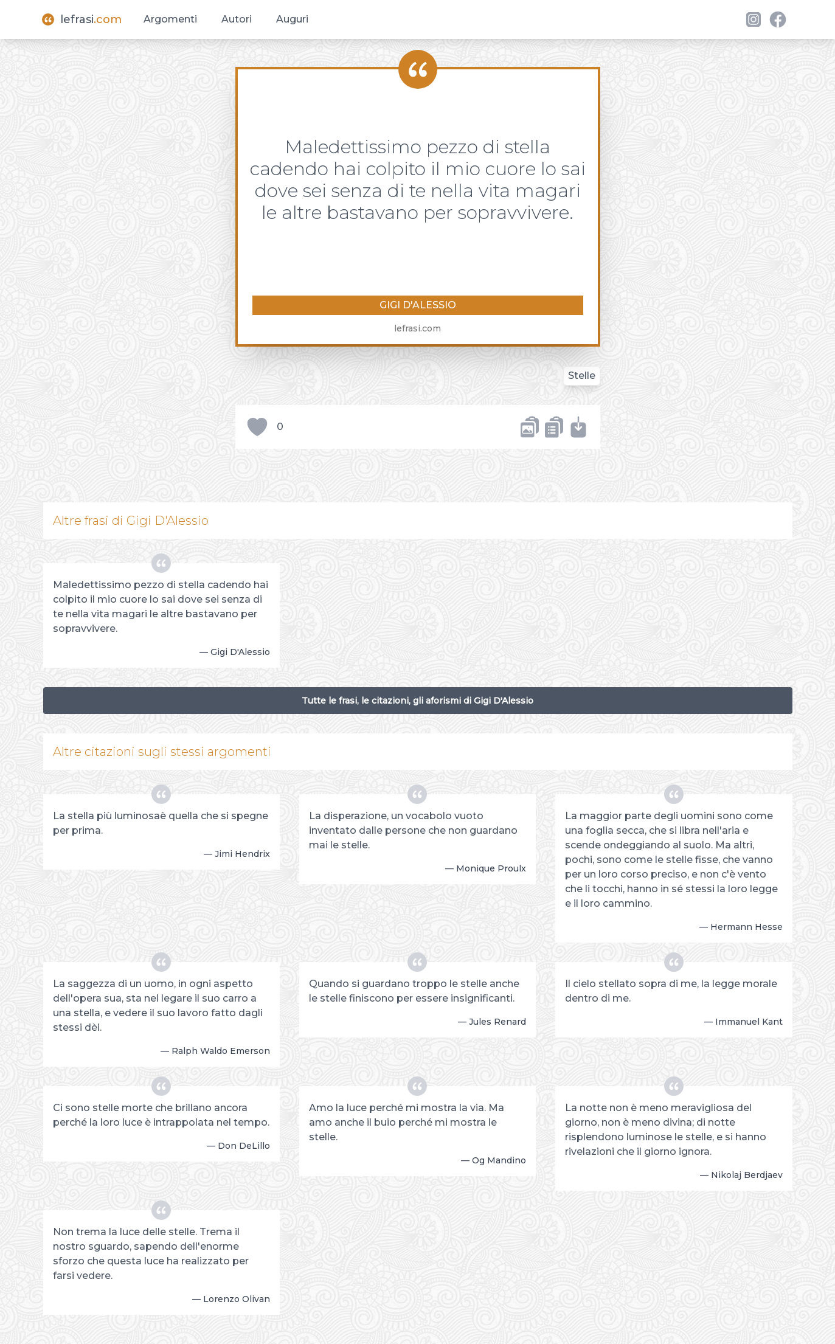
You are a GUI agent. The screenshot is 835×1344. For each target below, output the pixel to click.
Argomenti (170, 19)
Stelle (581, 375)
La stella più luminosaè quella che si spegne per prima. (160, 823)
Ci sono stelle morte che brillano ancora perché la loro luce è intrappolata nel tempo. (161, 1115)
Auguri (292, 19)
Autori (236, 19)
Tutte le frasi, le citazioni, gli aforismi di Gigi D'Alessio (417, 700)
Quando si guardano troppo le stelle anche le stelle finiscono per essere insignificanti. (414, 991)
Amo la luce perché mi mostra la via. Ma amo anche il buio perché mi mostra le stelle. (406, 1122)
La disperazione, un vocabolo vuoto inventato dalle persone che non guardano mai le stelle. (413, 830)
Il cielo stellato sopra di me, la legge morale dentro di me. (671, 991)
